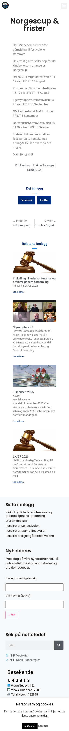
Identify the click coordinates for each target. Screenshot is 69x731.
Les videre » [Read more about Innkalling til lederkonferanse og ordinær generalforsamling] (18, 292)
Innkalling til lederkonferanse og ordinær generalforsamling (34, 280)
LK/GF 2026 (21, 456)
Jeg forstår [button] (29, 726)
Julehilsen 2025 (23, 392)
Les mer (43, 726)
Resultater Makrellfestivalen (26, 531)
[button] (64, 6)
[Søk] (58, 645)
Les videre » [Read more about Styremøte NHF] (18, 356)
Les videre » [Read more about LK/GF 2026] (18, 482)
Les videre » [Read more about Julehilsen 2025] (18, 421)
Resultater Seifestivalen (23, 526)
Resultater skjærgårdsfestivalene (30, 536)
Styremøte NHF (23, 327)
